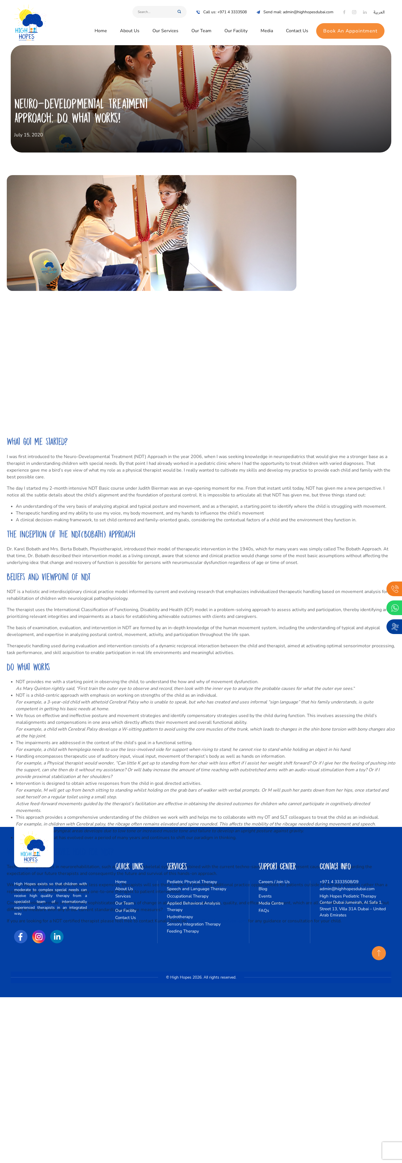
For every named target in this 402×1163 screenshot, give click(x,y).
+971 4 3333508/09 (339, 882)
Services (123, 896)
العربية (378, 10)
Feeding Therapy (183, 931)
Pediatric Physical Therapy (192, 882)
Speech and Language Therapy (196, 889)
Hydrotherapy (180, 917)
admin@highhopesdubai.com (347, 889)
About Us (129, 29)
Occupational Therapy (188, 896)
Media (267, 29)
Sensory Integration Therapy (194, 924)
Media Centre (271, 903)
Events (265, 896)
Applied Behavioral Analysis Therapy (193, 906)
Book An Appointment (350, 29)
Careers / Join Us (274, 882)
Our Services (165, 29)
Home (101, 29)
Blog (263, 889)
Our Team (201, 29)
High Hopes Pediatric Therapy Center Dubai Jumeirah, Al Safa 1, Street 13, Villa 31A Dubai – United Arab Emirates (353, 905)
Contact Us (297, 29)
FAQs (264, 910)
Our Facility (236, 29)
